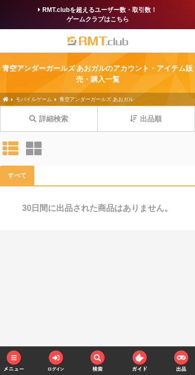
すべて (17, 175)
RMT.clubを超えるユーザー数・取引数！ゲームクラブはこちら (97, 14)
